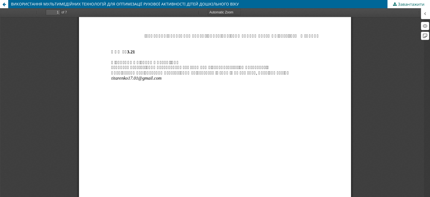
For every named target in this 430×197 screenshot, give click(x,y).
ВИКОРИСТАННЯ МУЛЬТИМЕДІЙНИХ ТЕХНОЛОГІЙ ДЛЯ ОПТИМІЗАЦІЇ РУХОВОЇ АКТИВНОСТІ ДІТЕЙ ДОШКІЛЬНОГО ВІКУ (125, 4)
